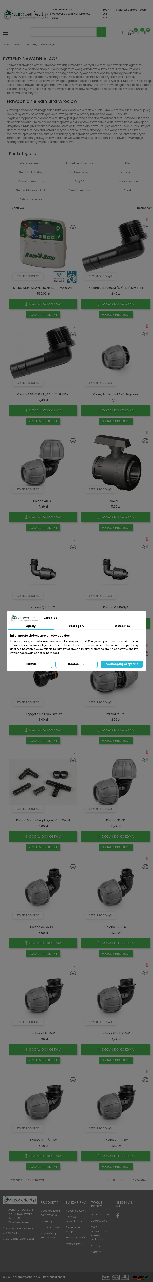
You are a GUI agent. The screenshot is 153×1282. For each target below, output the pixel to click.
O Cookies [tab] (122, 626)
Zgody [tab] (31, 626)
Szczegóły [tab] (76, 626)
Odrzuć (31, 664)
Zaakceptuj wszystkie (121, 664)
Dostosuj (76, 664)
